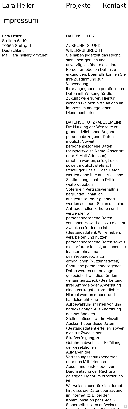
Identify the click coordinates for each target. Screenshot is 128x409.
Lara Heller (18, 5)
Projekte (78, 5)
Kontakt (114, 5)
